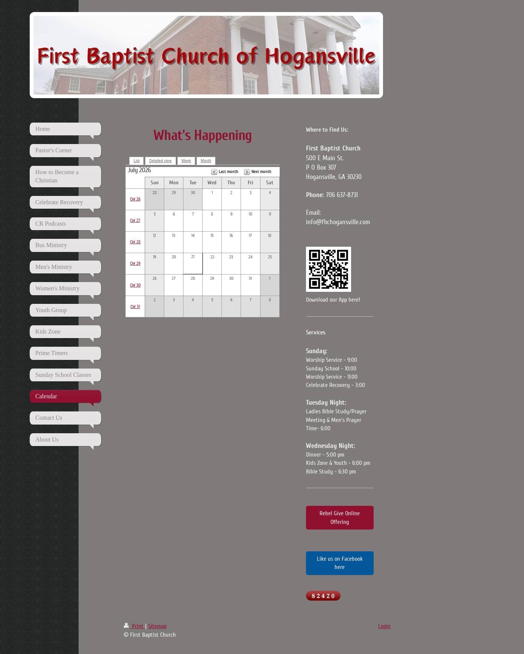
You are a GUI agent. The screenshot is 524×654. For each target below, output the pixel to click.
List (136, 161)
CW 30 (135, 285)
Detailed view (160, 161)
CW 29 (135, 263)
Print (134, 626)
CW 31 (135, 307)
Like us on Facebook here (340, 563)
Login (384, 626)
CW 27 (135, 220)
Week (186, 161)
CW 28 (135, 242)
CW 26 (135, 199)
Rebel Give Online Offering (340, 517)
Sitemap (157, 626)
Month (206, 161)
